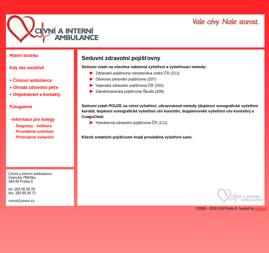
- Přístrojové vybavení (34, 137)
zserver (261, 208)
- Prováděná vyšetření (34, 131)
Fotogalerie (20, 106)
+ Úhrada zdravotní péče (33, 87)
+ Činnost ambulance (30, 80)
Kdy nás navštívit (26, 67)
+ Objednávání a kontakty (34, 94)
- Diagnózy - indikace (33, 126)
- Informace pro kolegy (32, 119)
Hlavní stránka (23, 55)
